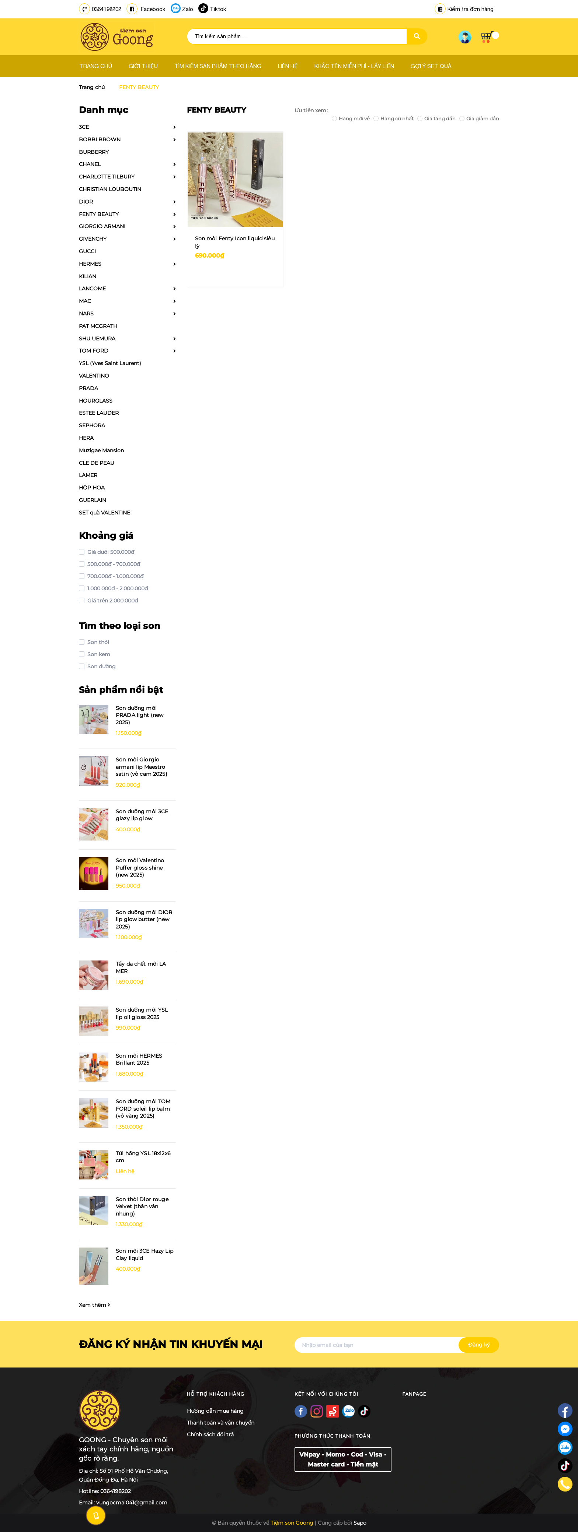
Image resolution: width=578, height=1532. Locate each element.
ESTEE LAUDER (99, 413)
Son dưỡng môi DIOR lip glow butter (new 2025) (144, 919)
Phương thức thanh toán (332, 1436)
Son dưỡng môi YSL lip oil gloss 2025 (142, 1013)
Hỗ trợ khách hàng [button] (215, 1394)
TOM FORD (93, 350)
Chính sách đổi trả (210, 1434)
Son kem (98, 654)
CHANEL (90, 164)
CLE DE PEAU (96, 463)
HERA (86, 438)
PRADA (88, 388)
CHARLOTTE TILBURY (107, 176)
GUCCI (87, 251)
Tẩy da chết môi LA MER (141, 967)
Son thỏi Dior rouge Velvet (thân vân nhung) (142, 1206)
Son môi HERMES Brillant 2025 (139, 1059)
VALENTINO (94, 375)
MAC (85, 301)
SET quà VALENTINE (104, 512)
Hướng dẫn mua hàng (215, 1411)
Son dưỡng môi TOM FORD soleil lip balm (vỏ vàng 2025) (143, 1108)
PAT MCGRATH (98, 326)
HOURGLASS (95, 400)
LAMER (88, 475)
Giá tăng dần (436, 118)
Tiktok (218, 9)
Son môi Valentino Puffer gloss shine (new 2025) (140, 867)
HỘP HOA (92, 487)
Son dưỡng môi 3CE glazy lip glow (142, 815)
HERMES (90, 264)
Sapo (360, 1522)
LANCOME (92, 288)
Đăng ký (479, 1344)
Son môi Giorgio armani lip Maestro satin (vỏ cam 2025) (141, 766)
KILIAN (87, 276)
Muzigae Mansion (101, 450)
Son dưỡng (101, 666)
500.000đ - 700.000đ (113, 564)
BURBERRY (94, 152)
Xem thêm (94, 1305)
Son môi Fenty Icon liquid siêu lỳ (235, 242)
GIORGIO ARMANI (102, 226)
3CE (84, 127)
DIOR (86, 201)
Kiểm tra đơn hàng (464, 9)
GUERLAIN (92, 500)
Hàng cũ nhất (393, 118)
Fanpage (414, 1394)
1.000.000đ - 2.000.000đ (117, 588)
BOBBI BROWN (100, 139)
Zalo (187, 9)
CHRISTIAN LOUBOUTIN (110, 189)
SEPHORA (92, 425)
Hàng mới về (351, 118)
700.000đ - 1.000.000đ (114, 576)
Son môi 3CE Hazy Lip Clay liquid (144, 1255)
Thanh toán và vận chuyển (220, 1422)
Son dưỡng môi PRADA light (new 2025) (139, 715)
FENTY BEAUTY (99, 214)
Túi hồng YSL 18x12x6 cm (143, 1157)
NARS (86, 313)
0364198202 (106, 9)
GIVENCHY (93, 239)
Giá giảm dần (479, 118)
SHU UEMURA (97, 338)
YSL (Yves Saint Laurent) (110, 363)
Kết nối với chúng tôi (326, 1394)
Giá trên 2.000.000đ (112, 600)
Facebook (152, 9)
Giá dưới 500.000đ (110, 552)
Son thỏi (97, 642)
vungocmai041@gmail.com (131, 1502)
